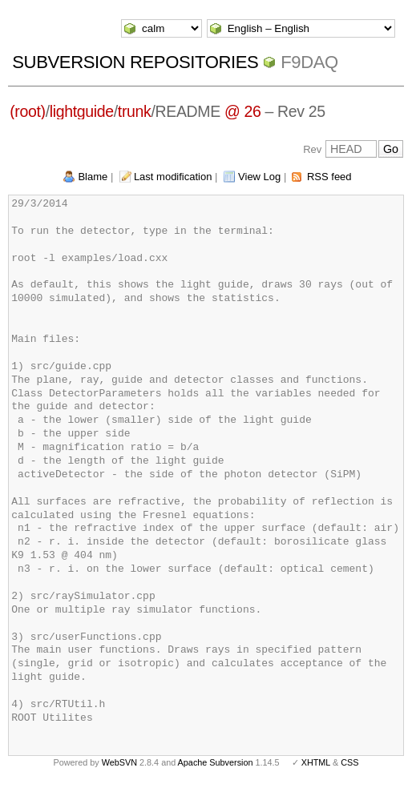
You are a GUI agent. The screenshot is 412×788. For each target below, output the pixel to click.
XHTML (315, 762)
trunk (134, 111)
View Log (259, 177)
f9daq (309, 62)
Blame (92, 177)
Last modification (173, 177)
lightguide (82, 111)
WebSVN (119, 762)
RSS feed (329, 177)
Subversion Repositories (135, 62)
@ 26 (242, 111)
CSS (349, 762)
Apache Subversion (215, 762)
